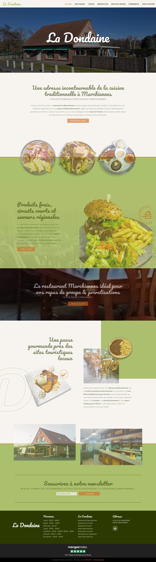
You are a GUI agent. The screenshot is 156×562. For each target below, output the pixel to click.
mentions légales (98, 560)
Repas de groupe (118, 4)
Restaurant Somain (85, 531)
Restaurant (80, 4)
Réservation (102, 4)
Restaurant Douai (85, 526)
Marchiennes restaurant (87, 534)
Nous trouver (148, 4)
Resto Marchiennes (85, 529)
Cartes (91, 4)
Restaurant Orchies (85, 523)
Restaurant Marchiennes (87, 520)
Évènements (134, 4)
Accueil (68, 4)
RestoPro (89, 560)
